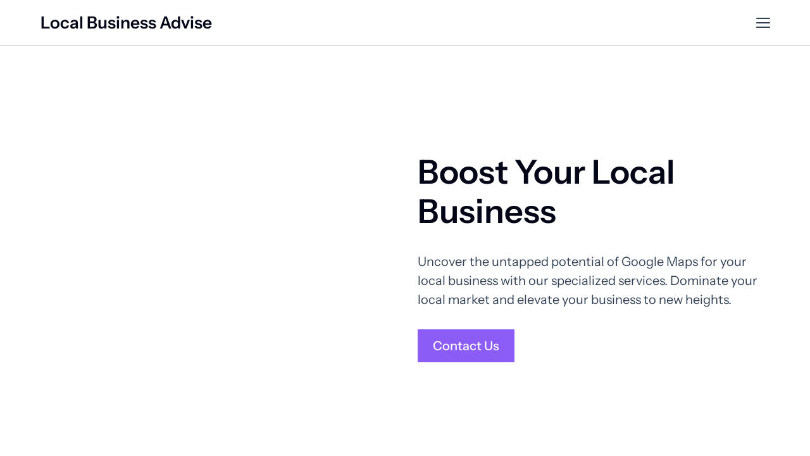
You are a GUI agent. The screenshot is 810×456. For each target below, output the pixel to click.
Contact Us (730, 22)
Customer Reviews (627, 22)
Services (548, 22)
